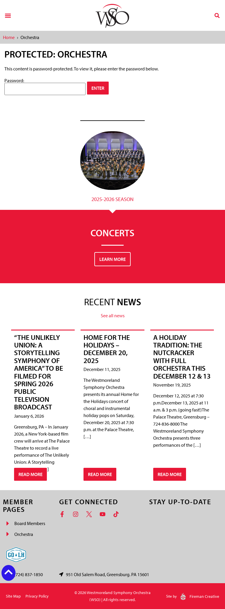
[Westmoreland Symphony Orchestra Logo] (112, 15)
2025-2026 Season (112, 199)
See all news (113, 315)
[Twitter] (90, 514)
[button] (8, 15)
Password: (45, 86)
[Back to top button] (8, 572)
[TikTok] (117, 514)
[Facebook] (63, 514)
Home (9, 37)
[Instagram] (77, 514)
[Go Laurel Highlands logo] (16, 554)
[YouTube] (104, 514)
